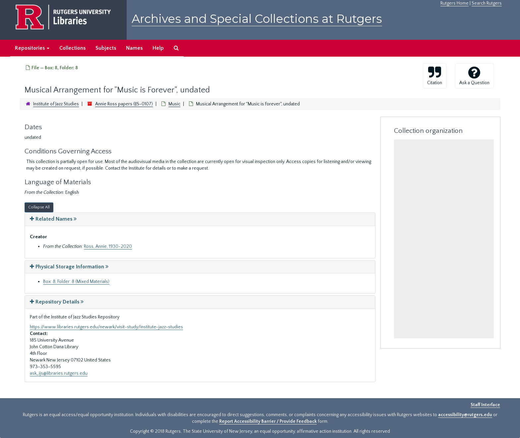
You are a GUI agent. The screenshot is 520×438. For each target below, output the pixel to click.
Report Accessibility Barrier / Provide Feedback (268, 421)
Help (158, 48)
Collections (72, 48)
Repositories (32, 48)
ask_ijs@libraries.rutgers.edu (59, 373)
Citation (434, 75)
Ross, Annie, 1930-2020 (108, 246)
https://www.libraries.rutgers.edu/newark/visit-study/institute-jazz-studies (106, 327)
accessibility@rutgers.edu (465, 414)
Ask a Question (474, 75)
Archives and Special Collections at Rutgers (257, 19)
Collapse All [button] (39, 207)
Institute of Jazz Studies (56, 104)
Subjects (106, 48)
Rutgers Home (454, 3)
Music (174, 104)
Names (134, 48)
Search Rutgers (487, 3)
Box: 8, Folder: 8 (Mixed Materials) (76, 281)
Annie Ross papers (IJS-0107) (124, 104)
